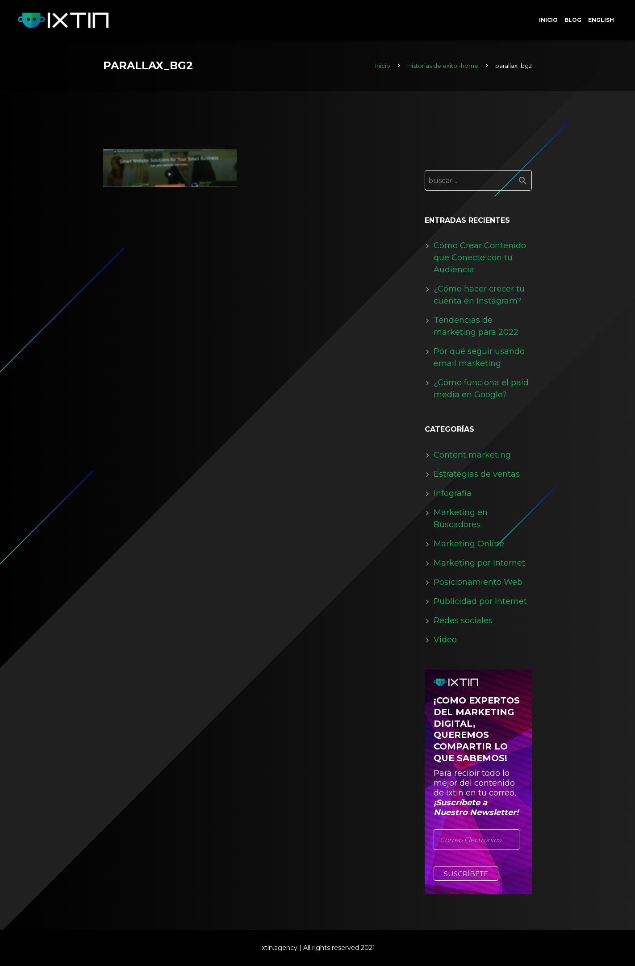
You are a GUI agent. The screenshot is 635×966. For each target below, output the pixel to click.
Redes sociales (463, 620)
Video (445, 640)
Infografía (453, 493)
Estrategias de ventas (477, 474)
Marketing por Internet (479, 563)
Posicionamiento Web (478, 582)
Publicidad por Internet (480, 601)
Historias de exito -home (442, 65)
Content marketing (472, 455)
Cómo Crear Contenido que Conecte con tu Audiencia (480, 258)
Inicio (382, 65)
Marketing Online (469, 544)
